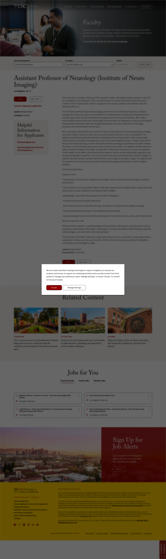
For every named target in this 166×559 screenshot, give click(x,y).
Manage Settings (74, 287)
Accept (54, 287)
